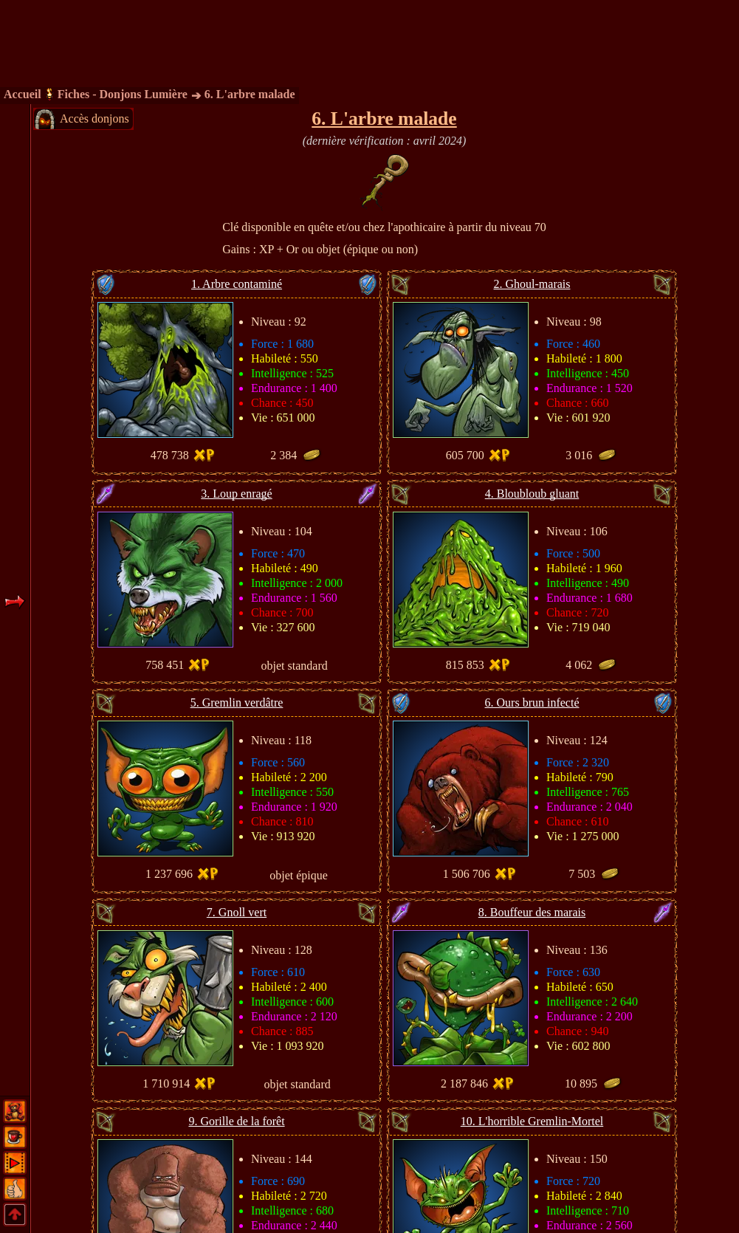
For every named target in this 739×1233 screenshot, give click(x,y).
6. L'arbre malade (249, 94)
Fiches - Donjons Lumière (123, 94)
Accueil (22, 94)
